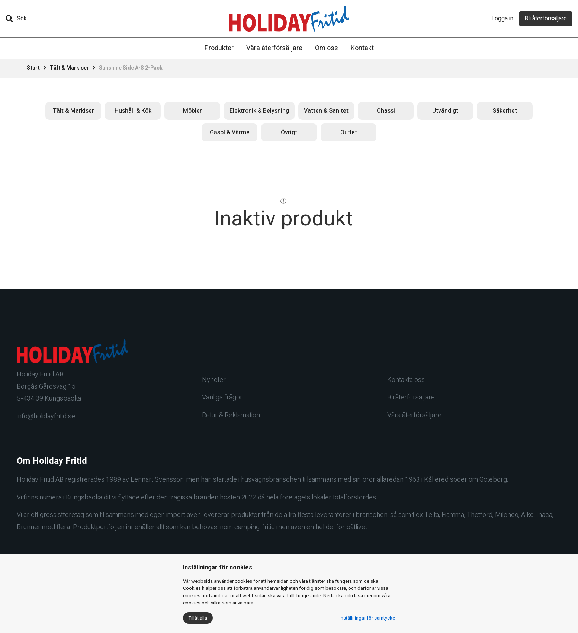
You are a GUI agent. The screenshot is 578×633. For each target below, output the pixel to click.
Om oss (326, 48)
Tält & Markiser (69, 68)
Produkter (219, 48)
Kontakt (362, 48)
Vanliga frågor (222, 397)
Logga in (502, 18)
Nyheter (214, 380)
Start (33, 68)
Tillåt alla (198, 617)
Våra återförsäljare (274, 48)
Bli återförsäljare (545, 18)
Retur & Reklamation (231, 415)
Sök (16, 18)
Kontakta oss (406, 380)
